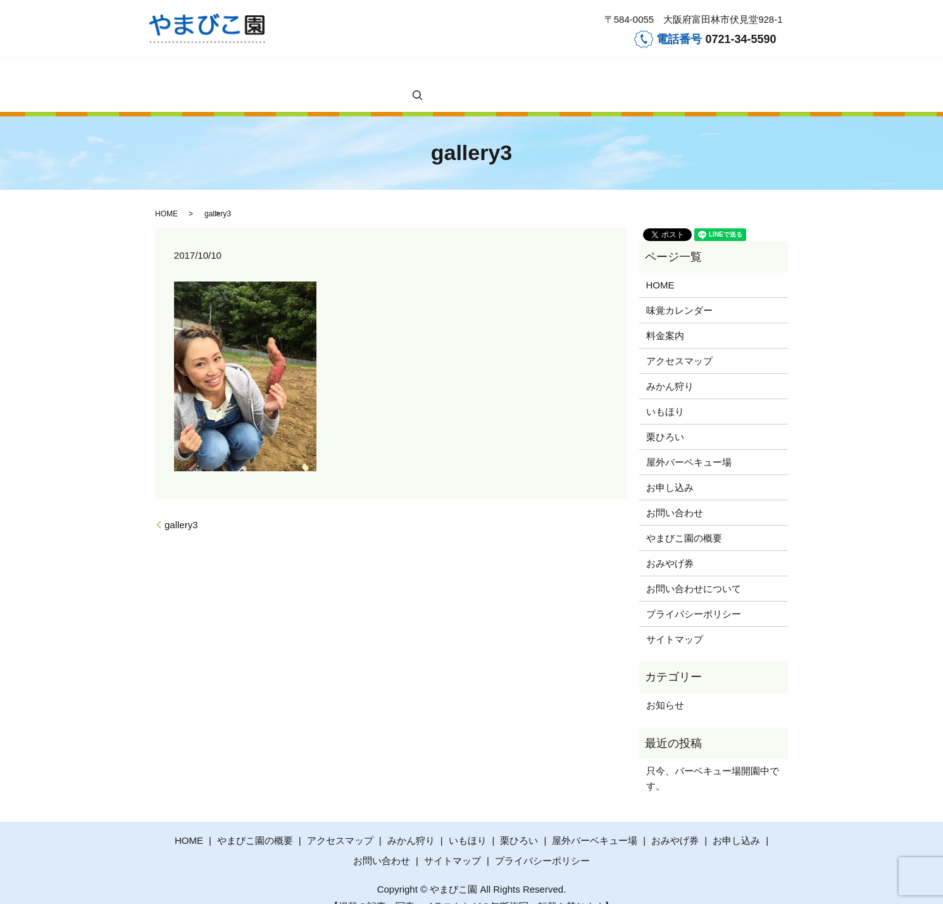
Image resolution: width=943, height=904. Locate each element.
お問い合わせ (609, 74)
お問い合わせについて (693, 568)
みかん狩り (364, 74)
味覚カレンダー (213, 74)
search (720, 74)
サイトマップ (674, 619)
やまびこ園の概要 (671, 74)
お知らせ (665, 684)
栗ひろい (441, 74)
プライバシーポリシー (693, 593)
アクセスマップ (311, 74)
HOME (168, 74)
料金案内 (262, 74)
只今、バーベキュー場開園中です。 (712, 758)
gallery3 (181, 504)
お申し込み (560, 74)
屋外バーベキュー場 (499, 74)
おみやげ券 (670, 543)
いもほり (405, 74)
